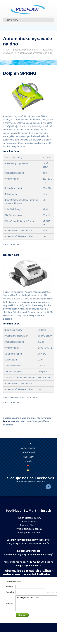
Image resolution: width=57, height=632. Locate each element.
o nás (28, 443)
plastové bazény (28, 448)
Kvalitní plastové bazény (29, 517)
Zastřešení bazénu (29, 525)
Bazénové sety (29, 521)
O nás (6, 49)
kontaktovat (9, 421)
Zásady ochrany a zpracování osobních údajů (28, 554)
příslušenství (28, 452)
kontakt (28, 461)
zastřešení (28, 456)
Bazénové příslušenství (25, 49)
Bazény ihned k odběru (29, 532)
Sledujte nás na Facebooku (30, 478)
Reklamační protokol (28, 550)
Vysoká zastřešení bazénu (29, 528)
